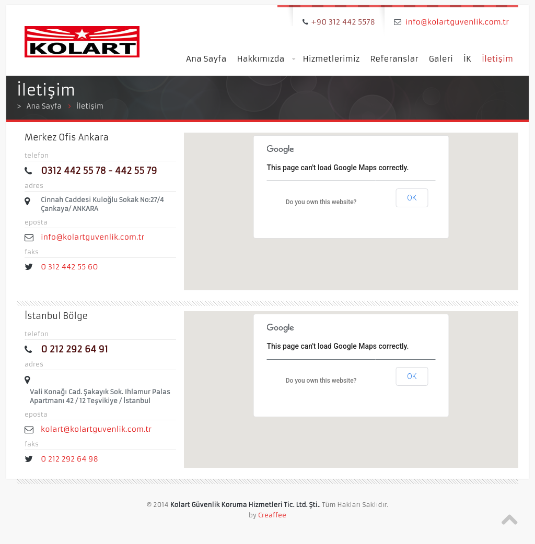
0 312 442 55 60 (71, 266)
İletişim (497, 59)
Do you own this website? (321, 202)
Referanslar (394, 59)
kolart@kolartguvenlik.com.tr (96, 429)
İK (467, 59)
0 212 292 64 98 (69, 459)
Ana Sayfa (206, 59)
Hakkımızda (266, 59)
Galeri (441, 59)
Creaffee (272, 515)
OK (411, 198)
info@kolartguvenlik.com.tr (457, 22)
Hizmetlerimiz (331, 59)
